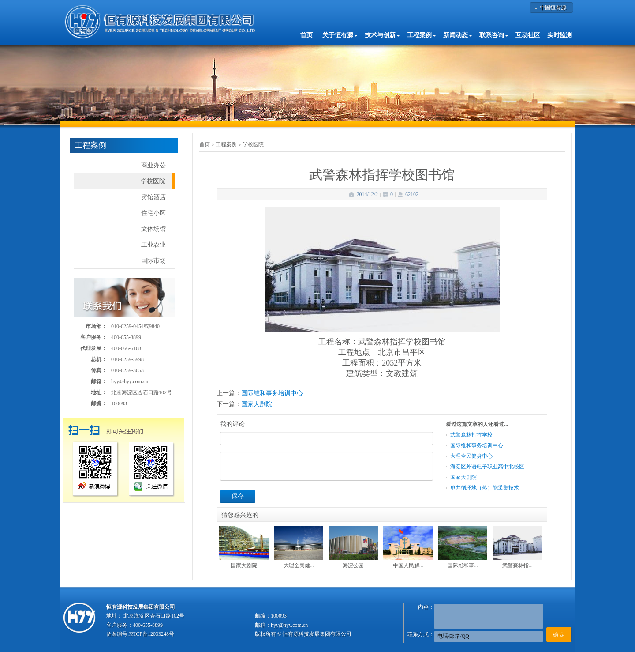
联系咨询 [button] (493, 35)
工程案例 (226, 144)
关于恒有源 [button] (340, 35)
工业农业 (153, 244)
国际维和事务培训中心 (272, 393)
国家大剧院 (256, 404)
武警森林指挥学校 (471, 435)
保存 (238, 496)
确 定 (559, 635)
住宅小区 (153, 213)
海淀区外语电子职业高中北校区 (487, 467)
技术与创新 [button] (382, 35)
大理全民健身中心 (471, 456)
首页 (306, 35)
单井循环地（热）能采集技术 (484, 488)
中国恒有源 (553, 7)
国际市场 (153, 260)
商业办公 (153, 165)
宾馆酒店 (153, 197)
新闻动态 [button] (457, 35)
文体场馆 (153, 229)
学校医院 (153, 181)
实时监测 (559, 35)
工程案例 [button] (421, 35)
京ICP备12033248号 (151, 634)
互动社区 (527, 35)
